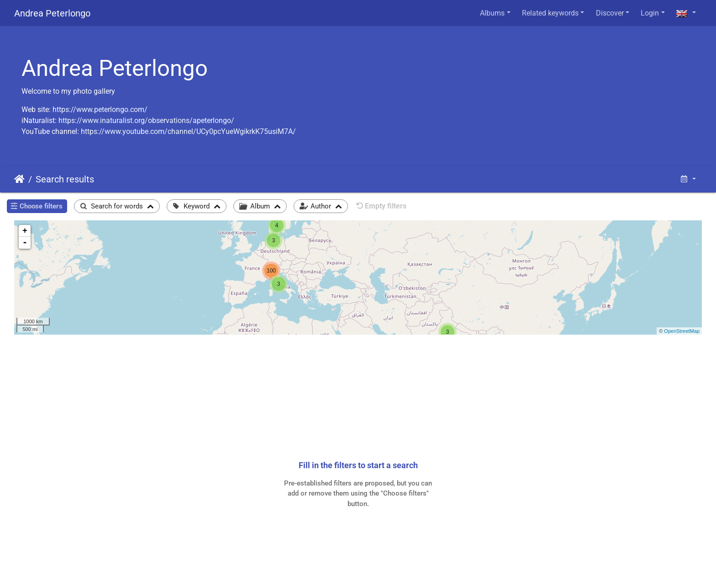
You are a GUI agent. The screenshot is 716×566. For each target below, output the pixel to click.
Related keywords (550, 13)
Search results (65, 179)
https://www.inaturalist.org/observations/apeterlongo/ (146, 120)
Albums (492, 13)
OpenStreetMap (682, 331)
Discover (610, 13)
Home (19, 179)
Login (650, 13)
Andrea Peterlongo (52, 13)
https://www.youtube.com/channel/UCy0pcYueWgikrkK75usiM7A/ (188, 131)
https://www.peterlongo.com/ (100, 109)
